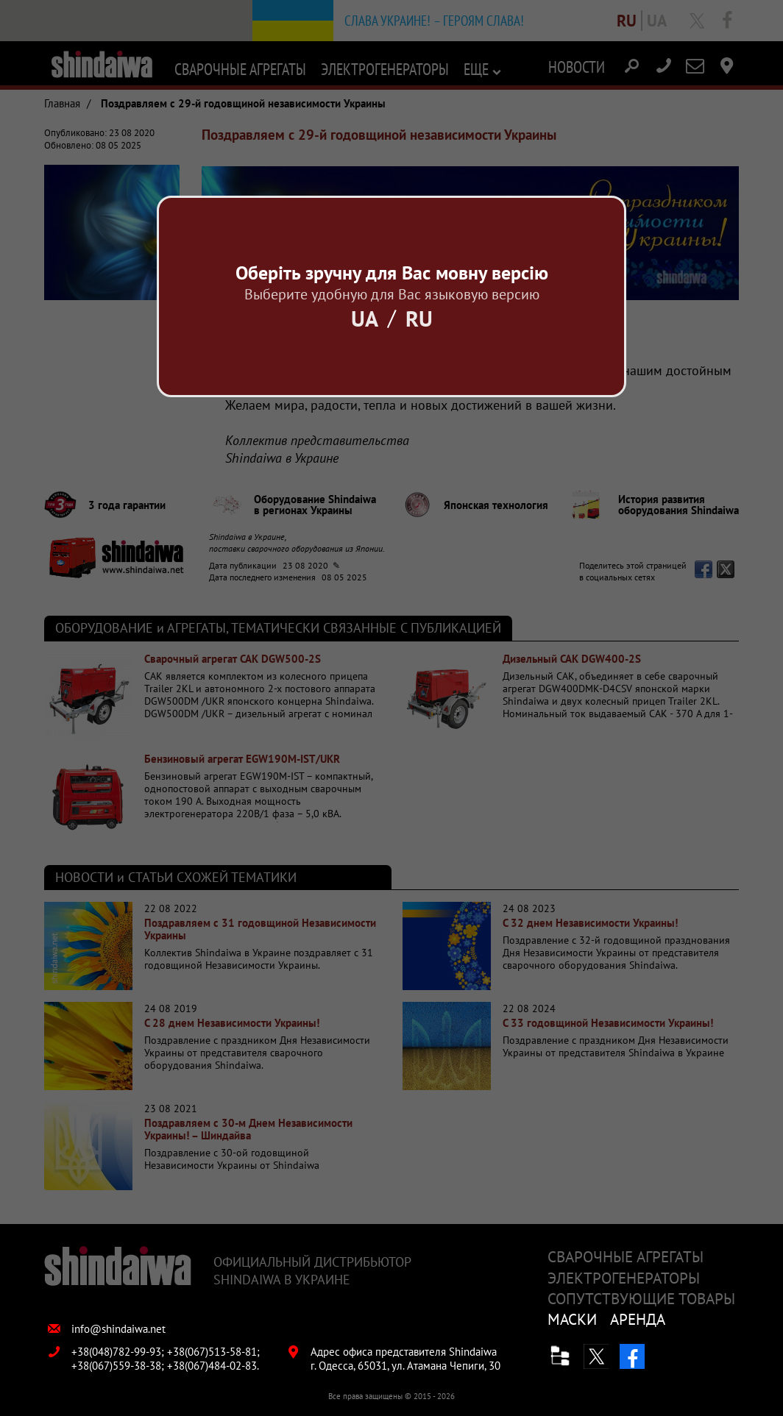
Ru (419, 318)
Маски (572, 1319)
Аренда (637, 1319)
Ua (364, 318)
